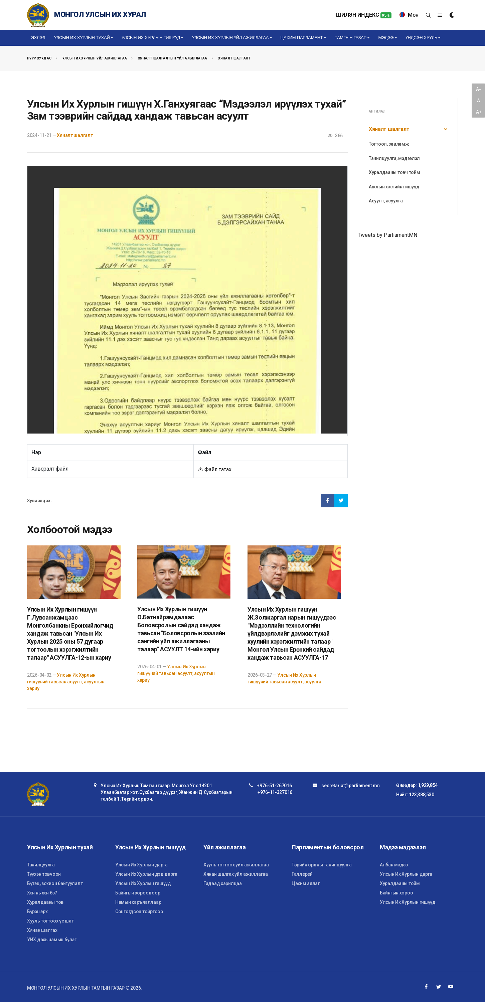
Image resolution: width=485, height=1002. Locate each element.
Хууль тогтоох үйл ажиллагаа (236, 864)
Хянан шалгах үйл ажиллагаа (235, 874)
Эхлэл (38, 37)
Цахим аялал (306, 883)
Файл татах (214, 469)
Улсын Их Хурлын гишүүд (143, 883)
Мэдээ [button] (385, 37)
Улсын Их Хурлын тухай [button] (82, 37)
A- (478, 89)
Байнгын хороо (396, 892)
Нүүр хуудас (39, 58)
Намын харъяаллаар (138, 902)
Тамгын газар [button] (350, 37)
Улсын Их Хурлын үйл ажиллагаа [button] (230, 37)
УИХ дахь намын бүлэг (51, 939)
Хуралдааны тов (45, 902)
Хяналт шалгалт (234, 58)
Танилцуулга (41, 864)
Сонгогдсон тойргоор (139, 911)
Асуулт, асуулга (386, 200)
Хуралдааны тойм (400, 883)
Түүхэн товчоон (44, 874)
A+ (478, 112)
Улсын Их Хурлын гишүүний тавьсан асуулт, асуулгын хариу (66, 681)
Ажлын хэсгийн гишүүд (394, 186)
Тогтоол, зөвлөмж (389, 144)
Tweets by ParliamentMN (387, 235)
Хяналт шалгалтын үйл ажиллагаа (172, 58)
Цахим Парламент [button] (302, 37)
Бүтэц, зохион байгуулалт (55, 883)
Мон (409, 15)
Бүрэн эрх (37, 911)
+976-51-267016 (274, 785)
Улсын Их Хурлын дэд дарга (146, 874)
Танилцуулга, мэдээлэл (394, 158)
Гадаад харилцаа (222, 883)
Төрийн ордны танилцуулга (321, 864)
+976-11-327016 (275, 792)
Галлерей (302, 874)
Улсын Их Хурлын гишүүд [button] (151, 37)
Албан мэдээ (394, 864)
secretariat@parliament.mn (350, 785)
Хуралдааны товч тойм (394, 172)
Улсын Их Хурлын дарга (141, 864)
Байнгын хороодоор (137, 892)
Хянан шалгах (42, 930)
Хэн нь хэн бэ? (42, 892)
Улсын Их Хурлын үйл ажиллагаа (94, 58)
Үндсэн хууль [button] (421, 37)
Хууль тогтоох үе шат (50, 921)
